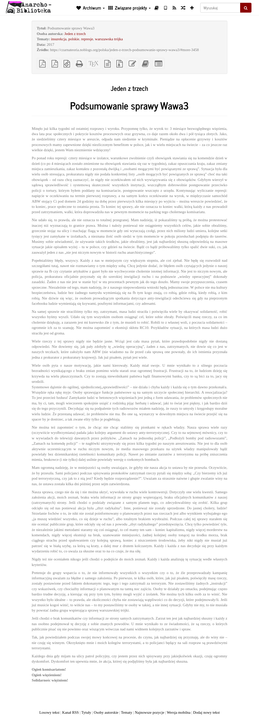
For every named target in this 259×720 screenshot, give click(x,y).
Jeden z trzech (75, 34)
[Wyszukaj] (220, 8)
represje (87, 39)
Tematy (126, 712)
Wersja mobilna (178, 712)
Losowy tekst (49, 712)
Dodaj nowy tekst (206, 712)
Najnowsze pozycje (149, 712)
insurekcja (59, 39)
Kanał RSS (70, 712)
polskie (73, 39)
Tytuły (86, 712)
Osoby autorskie (106, 712)
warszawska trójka (109, 39)
